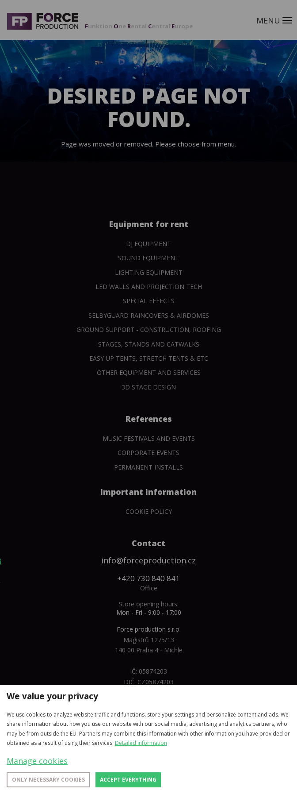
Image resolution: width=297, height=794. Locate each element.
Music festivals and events (149, 438)
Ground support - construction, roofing (148, 329)
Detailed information (141, 743)
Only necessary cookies (48, 779)
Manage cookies (37, 760)
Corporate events (148, 452)
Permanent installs (148, 467)
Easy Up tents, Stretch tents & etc (148, 358)
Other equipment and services (149, 372)
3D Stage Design (149, 387)
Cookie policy (149, 511)
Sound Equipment (148, 258)
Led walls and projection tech (148, 286)
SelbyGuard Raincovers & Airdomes (148, 315)
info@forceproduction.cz (148, 560)
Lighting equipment (149, 272)
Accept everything (128, 779)
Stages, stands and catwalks (148, 344)
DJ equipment (148, 243)
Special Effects (149, 301)
